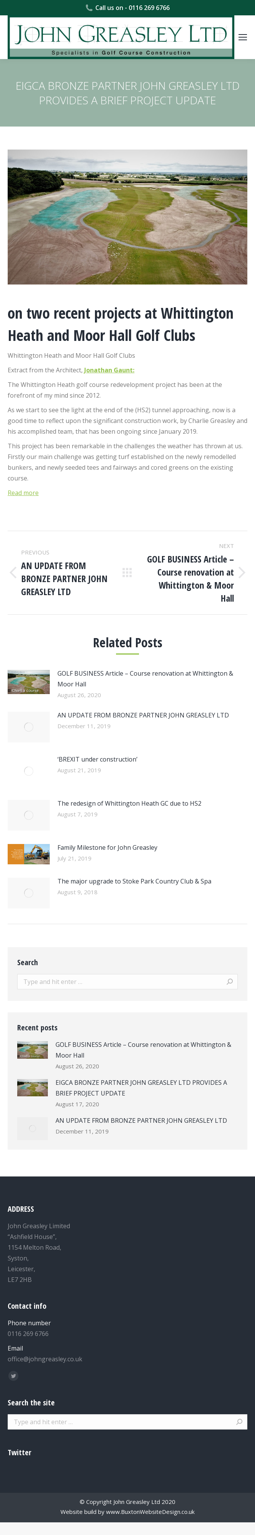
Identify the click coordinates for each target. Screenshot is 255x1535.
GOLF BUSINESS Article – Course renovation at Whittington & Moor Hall (145, 678)
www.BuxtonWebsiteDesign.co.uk (150, 1511)
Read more (23, 493)
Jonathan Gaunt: (109, 370)
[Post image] (29, 682)
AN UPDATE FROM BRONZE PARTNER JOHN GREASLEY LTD (143, 715)
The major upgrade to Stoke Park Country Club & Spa (134, 881)
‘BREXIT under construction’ (97, 759)
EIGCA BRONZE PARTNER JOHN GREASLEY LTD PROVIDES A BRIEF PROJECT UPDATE (141, 1087)
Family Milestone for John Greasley (107, 847)
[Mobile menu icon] (242, 37)
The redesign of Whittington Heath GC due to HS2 (129, 803)
